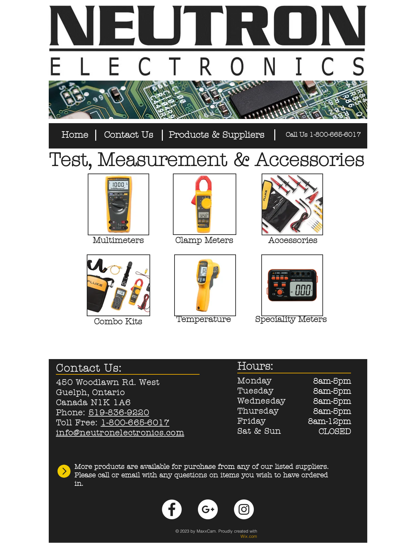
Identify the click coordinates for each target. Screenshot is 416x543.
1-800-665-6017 (135, 422)
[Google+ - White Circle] (208, 509)
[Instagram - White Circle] (244, 509)
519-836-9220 (118, 412)
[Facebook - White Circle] (172, 509)
